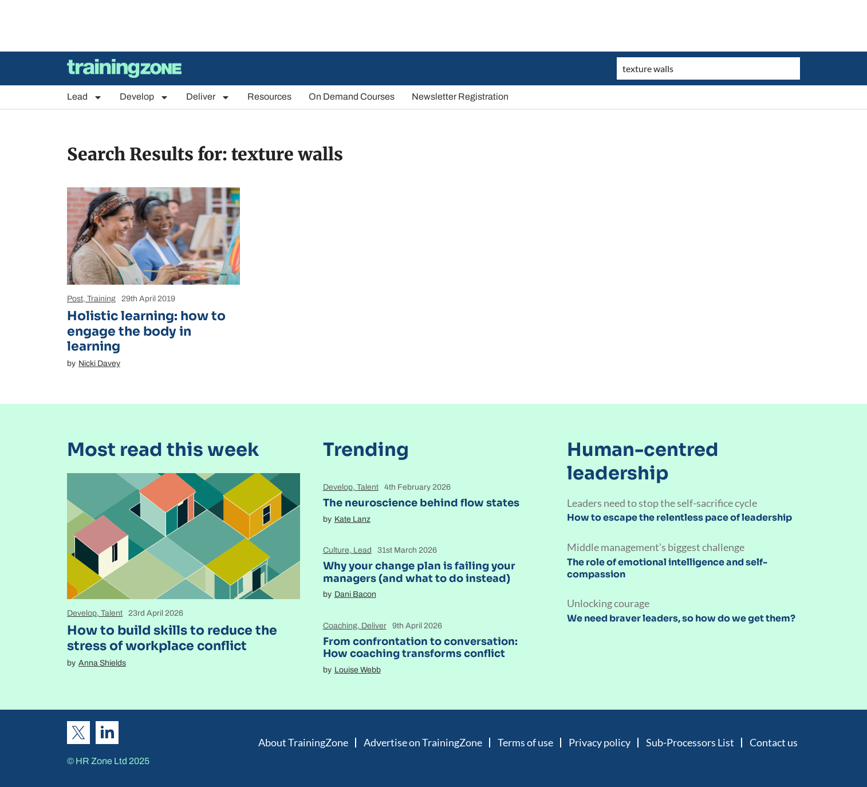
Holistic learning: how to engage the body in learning (146, 331)
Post (75, 298)
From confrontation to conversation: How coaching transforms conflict (420, 647)
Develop (144, 97)
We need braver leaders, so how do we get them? (681, 618)
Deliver (208, 97)
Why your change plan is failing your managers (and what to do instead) (419, 572)
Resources (269, 96)
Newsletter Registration (460, 96)
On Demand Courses (352, 96)
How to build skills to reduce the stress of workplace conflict (172, 638)
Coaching (340, 625)
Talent (112, 613)
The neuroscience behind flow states (421, 503)
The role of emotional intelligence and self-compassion (667, 568)
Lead (85, 97)
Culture (336, 550)
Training (101, 298)
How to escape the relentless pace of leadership (679, 517)
